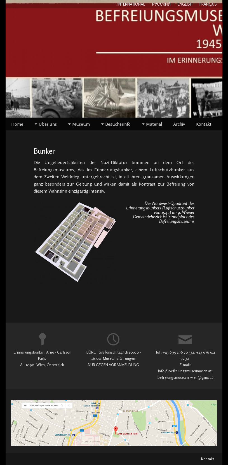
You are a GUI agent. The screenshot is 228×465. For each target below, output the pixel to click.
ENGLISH (185, 4)
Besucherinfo (118, 124)
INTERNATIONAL (131, 4)
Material (154, 124)
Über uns (48, 124)
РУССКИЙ (161, 4)
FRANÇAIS (208, 4)
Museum (81, 124)
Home (17, 124)
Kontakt (203, 124)
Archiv (179, 124)
